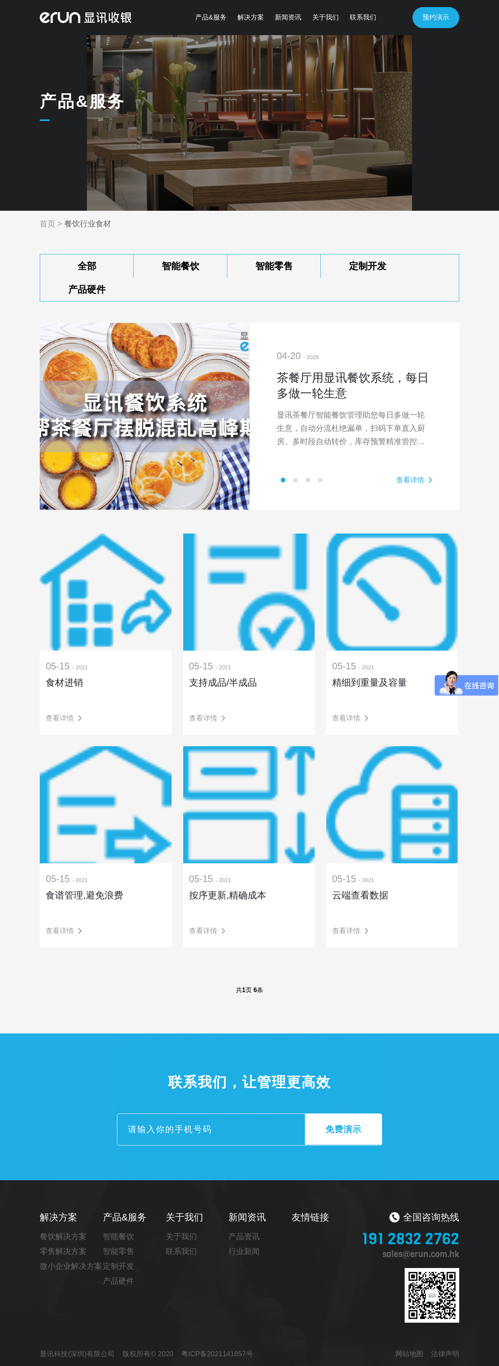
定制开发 (367, 266)
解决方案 (250, 17)
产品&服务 (210, 17)
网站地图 (409, 1354)
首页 (47, 223)
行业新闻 (244, 1251)
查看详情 (410, 480)
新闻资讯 (288, 17)
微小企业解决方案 (71, 1266)
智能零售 (274, 266)
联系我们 (363, 17)
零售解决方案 (63, 1251)
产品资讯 (244, 1236)
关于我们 (325, 17)
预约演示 (436, 17)
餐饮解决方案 (63, 1236)
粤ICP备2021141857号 (217, 1354)
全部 (87, 266)
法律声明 (445, 1354)
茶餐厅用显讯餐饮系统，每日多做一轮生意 (353, 385)
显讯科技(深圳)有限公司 (77, 1354)
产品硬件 (87, 289)
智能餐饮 (180, 266)
